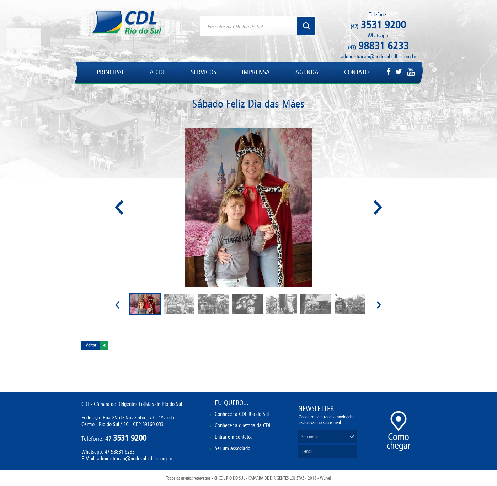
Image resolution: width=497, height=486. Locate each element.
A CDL (157, 72)
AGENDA (307, 72)
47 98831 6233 (120, 451)
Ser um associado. (233, 448)
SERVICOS (203, 72)
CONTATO (356, 72)
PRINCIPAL (110, 72)
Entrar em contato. (233, 436)
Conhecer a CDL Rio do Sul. (242, 414)
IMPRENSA (256, 72)
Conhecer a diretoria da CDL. (244, 425)
